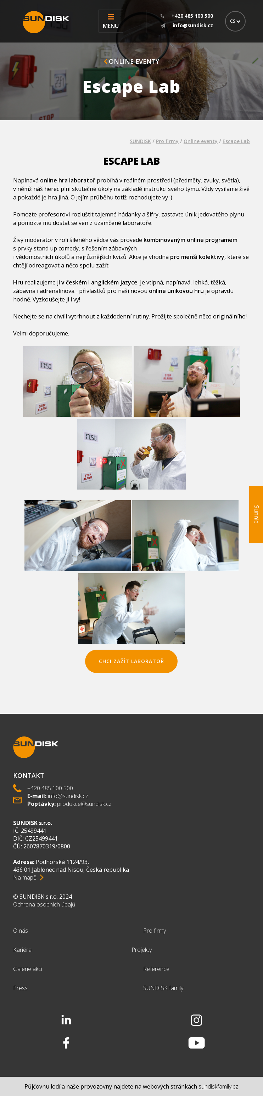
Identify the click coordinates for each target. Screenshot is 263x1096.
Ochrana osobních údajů (44, 904)
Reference (156, 969)
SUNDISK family (163, 988)
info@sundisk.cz (68, 796)
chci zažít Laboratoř (131, 661)
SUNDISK (140, 141)
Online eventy (131, 61)
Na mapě (25, 877)
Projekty (142, 950)
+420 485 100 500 (50, 788)
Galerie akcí (27, 969)
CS (235, 21)
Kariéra (22, 950)
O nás (20, 930)
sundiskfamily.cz (218, 1086)
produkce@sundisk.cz (84, 804)
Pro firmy (167, 141)
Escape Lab (236, 141)
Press (20, 988)
